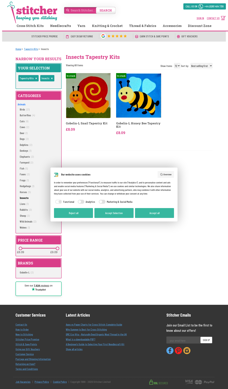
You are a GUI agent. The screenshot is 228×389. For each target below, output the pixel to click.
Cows (24, 127)
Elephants (27, 156)
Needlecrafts (60, 26)
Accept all (154, 213)
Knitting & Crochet (107, 26)
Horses (25, 192)
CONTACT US (213, 18)
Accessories (172, 26)
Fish (24, 168)
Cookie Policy (60, 381)
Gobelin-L (27, 272)
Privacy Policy (42, 381)
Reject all (73, 213)
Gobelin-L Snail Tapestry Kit (86, 123)
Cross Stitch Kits (30, 26)
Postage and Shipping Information (33, 359)
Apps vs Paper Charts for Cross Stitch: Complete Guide (94, 324)
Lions (24, 203)
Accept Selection (114, 213)
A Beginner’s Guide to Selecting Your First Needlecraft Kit (95, 344)
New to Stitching (24, 334)
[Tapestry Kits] (31, 49)
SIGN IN (200, 18)
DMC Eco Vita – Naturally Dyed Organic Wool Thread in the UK (96, 334)
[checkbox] (64, 202)
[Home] (18, 49)
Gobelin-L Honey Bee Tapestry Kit (138, 125)
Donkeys (25, 150)
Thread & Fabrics (142, 26)
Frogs (24, 180)
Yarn (81, 26)
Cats (24, 121)
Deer (24, 133)
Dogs (24, 138)
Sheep (25, 215)
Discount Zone (199, 26)
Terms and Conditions (27, 369)
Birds (25, 109)
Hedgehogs (27, 186)
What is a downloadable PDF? (80, 339)
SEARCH (106, 10)
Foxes (25, 174)
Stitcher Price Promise (27, 339)
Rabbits (26, 209)
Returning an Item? (25, 364)
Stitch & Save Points (26, 344)
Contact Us (21, 324)
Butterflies (27, 115)
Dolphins (26, 144)
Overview (166, 174)
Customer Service (25, 354)
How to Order (22, 329)
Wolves (25, 227)
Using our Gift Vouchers (28, 349)
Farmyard (26, 162)
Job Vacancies (23, 381)
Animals (22, 104)
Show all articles (74, 349)
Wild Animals (28, 221)
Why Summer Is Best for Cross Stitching (86, 329)
